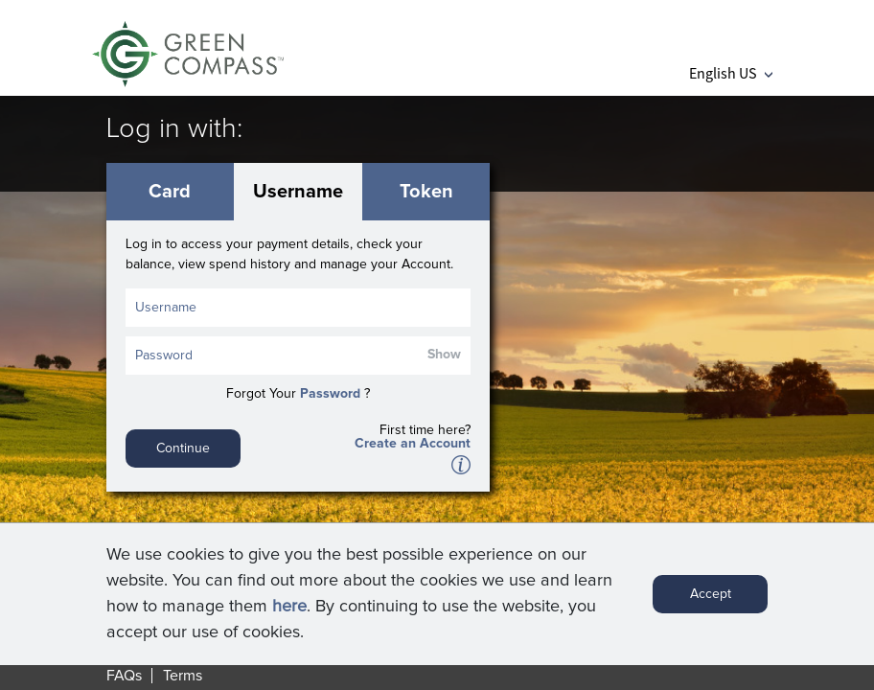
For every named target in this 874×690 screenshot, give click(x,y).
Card (170, 191)
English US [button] (730, 72)
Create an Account (413, 443)
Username (298, 191)
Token (426, 191)
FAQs (124, 675)
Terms (182, 675)
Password (330, 394)
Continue (183, 448)
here (289, 613)
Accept (710, 601)
